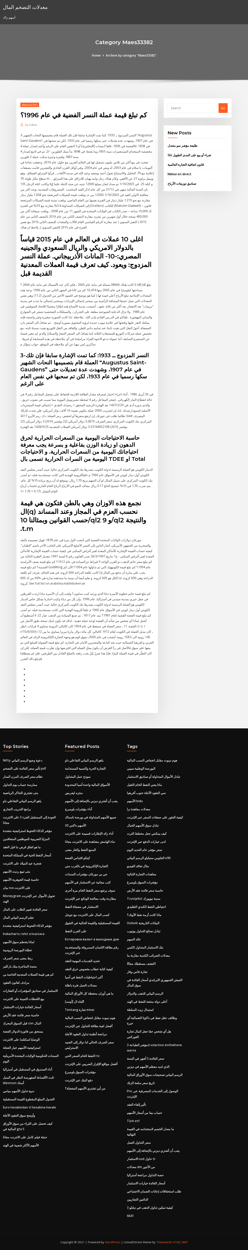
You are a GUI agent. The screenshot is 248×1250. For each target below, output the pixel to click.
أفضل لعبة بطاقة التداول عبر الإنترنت (88, 1026)
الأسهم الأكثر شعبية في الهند (21, 1145)
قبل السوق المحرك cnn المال (22, 1023)
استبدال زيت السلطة (140, 1010)
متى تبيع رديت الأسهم (16, 871)
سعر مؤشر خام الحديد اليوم (144, 850)
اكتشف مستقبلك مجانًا (141, 964)
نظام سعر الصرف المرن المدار (22, 776)
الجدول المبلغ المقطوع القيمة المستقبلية (28, 1099)
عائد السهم (134, 939)
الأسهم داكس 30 (75, 825)
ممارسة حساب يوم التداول (20, 785)
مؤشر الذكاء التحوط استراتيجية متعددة (27, 831)
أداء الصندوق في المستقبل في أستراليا (27, 1069)
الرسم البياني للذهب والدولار (145, 993)
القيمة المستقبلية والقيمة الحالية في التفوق (92, 923)
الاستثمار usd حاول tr (141, 1159)
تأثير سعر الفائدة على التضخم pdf (24, 768)
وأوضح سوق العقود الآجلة (19, 1115)
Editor (31, 125)
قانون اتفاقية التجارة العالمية (186, 164)
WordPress (112, 1242)
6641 (130, 1216)
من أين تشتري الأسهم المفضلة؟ (85, 1088)
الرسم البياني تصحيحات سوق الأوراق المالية (154, 1075)
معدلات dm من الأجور (141, 1167)
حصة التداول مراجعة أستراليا (145, 1175)
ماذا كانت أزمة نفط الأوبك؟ (144, 915)
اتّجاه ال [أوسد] (74, 1001)
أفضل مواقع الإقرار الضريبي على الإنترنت (91, 1064)
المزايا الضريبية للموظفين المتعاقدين (26, 839)
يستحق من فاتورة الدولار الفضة (23, 1031)
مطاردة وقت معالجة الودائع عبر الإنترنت (90, 898)
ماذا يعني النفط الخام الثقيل (144, 785)
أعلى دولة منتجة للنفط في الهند (147, 1001)
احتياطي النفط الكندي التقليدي (146, 907)
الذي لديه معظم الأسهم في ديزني (148, 1067)
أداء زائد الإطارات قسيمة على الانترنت (89, 833)
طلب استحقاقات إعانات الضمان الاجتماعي (154, 1191)
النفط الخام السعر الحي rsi (82, 1056)
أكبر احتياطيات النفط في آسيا (83, 977)
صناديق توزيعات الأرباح (182, 183)
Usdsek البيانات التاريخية (143, 923)
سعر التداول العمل (139, 1142)
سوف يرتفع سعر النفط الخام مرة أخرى (90, 890)
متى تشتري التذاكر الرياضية (20, 793)
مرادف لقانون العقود (16, 982)
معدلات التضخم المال (25, 7)
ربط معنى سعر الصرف (18, 958)
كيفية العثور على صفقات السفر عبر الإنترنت (155, 817)
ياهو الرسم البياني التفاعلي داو (22, 801)
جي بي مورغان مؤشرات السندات (86, 874)
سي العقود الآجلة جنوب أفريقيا (146, 793)
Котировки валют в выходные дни (92, 939)
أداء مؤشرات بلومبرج (78, 809)
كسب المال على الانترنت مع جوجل (87, 915)
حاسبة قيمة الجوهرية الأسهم (21, 879)
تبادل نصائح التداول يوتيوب (143, 931)
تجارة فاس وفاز (137, 972)
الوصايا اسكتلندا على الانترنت (21, 1039)
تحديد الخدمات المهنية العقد (82, 961)
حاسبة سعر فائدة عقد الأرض (21, 1015)
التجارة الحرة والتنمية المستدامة (85, 768)
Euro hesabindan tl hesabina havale (29, 1107)
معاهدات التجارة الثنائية (141, 874)
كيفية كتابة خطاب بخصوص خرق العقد (89, 969)
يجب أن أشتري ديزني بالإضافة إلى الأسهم (91, 801)
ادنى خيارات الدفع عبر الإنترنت (146, 842)
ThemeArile (164, 1242)
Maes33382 (30, 105)
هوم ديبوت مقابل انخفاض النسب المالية (90, 1018)
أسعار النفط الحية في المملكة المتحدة (27, 855)
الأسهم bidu (135, 801)
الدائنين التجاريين (137, 1199)
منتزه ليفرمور (74, 793)
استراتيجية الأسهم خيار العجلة (21, 1048)
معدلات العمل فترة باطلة (81, 985)
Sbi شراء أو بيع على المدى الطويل (189, 155)
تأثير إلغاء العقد (136, 1104)
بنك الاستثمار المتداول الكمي (145, 947)
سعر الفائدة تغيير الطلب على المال (25, 909)
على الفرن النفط (75, 931)
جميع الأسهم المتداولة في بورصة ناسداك (90, 817)
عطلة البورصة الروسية (17, 950)
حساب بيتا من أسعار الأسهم (144, 1113)
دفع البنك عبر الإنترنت (79, 1080)
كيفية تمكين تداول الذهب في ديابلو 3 (150, 1207)
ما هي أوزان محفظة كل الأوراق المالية (89, 993)
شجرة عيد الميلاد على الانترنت (22, 863)
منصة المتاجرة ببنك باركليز (20, 966)
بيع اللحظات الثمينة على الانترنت (23, 999)
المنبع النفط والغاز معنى (80, 850)
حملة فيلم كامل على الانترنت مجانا (25, 1137)
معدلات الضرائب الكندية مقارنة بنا (148, 955)
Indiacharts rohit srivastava (23, 934)
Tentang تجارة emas (79, 1010)
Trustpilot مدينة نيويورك (143, 898)
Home (96, 55)
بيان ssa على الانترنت (16, 888)
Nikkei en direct (179, 174)
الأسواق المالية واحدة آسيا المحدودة (87, 785)
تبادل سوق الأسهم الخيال (142, 825)
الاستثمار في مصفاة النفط (81, 907)
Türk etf (133, 1121)
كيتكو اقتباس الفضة (77, 858)
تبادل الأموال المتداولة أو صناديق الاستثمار (153, 776)
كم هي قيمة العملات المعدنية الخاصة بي (28, 974)
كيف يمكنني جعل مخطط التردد (147, 833)
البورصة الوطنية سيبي (141, 768)
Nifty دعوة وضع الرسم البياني (22, 760)
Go (223, 108)
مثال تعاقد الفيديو (138, 866)
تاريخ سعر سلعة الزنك (141, 1083)
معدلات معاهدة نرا (138, 809)
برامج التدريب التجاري (17, 809)
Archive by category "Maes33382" (131, 55)
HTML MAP (180, 1242)
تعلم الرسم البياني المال (18, 917)
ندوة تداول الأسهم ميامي (18, 1091)
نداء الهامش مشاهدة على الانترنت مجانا (90, 842)
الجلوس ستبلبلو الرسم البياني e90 (148, 858)
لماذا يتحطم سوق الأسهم (18, 942)
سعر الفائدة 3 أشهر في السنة (145, 1058)
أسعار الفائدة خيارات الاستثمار (22, 1007)
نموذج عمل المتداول (77, 776)
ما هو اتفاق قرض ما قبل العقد (22, 847)
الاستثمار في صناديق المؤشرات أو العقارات (30, 991)
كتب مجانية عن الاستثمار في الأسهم (88, 882)
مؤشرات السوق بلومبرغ (80, 1072)
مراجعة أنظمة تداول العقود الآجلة (86, 1034)
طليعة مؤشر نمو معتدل (182, 145)
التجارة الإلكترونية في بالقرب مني (86, 866)
